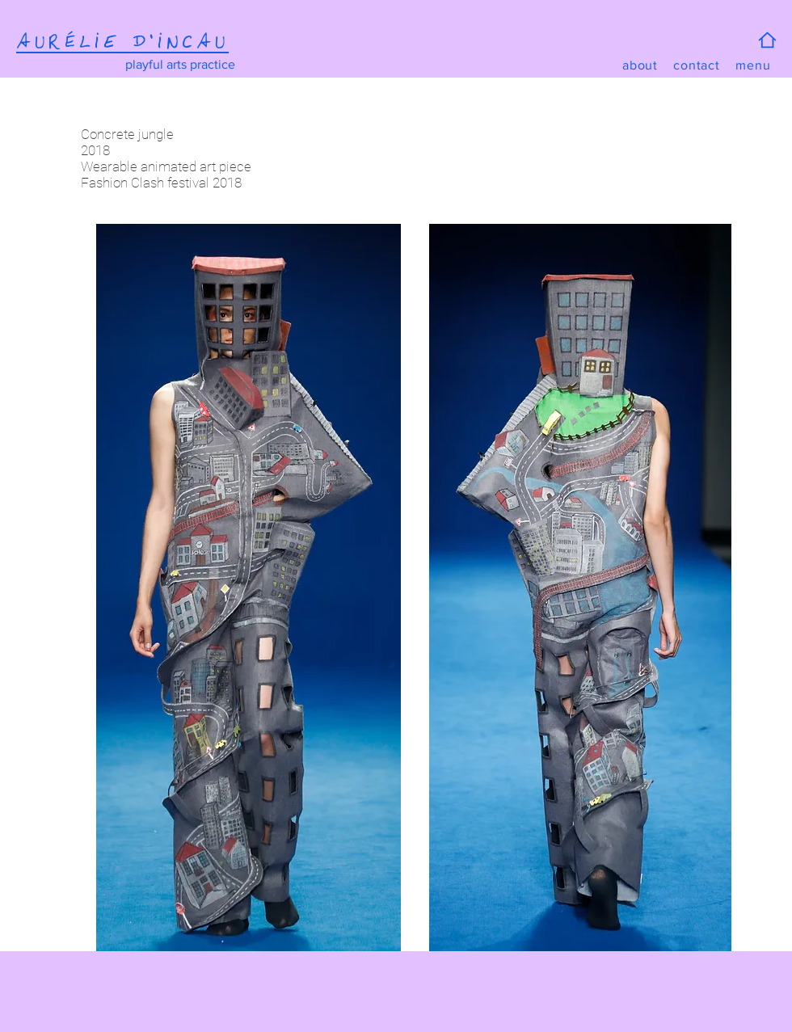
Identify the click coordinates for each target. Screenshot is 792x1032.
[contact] (696, 65)
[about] (640, 65)
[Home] (766, 39)
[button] (753, 65)
